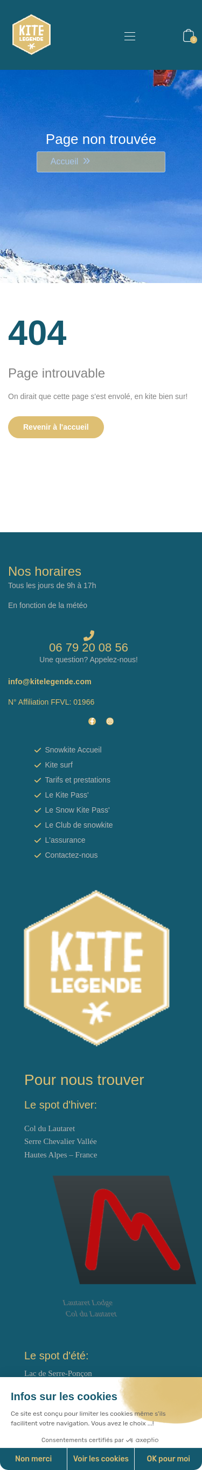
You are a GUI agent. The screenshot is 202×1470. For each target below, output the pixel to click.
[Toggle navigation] (129, 36)
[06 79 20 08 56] (88, 636)
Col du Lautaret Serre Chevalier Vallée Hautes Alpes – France (60, 1141)
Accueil (65, 161)
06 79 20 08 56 (88, 647)
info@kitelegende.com (50, 681)
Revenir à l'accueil (56, 427)
